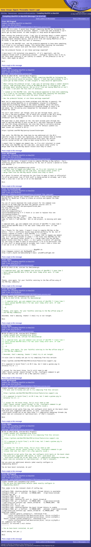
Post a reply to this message (12, 65)
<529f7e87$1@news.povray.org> (21, 430)
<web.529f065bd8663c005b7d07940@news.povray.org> (30, 294)
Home (3, 10)
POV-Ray (4, 13)
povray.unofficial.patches (26, 13)
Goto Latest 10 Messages (45, 19)
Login (38, 10)
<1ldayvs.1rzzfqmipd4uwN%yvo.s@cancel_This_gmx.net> (31, 194)
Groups (9, 10)
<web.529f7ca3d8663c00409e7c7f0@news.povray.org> (30, 386)
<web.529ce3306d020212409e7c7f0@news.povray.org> (30, 27)
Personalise (23, 10)
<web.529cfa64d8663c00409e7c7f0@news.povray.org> (30, 159)
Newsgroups (12, 13)
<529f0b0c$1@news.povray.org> (21, 331)
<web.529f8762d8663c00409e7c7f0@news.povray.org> (30, 479)
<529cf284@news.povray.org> (20, 74)
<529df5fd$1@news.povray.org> (21, 265)
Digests (16, 10)
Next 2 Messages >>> (81, 19)
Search (32, 10)
